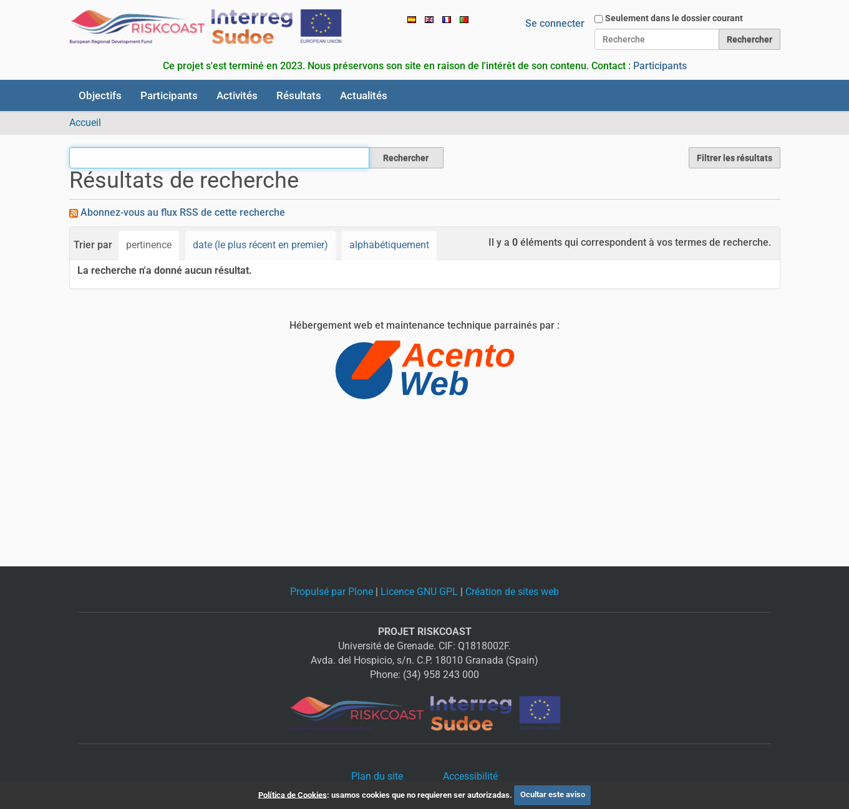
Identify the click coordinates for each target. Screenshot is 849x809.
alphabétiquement (389, 245)
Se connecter (555, 23)
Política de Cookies (292, 794)
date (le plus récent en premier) (260, 245)
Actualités (363, 95)
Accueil (85, 122)
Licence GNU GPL (419, 592)
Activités (237, 95)
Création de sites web (512, 592)
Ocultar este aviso (552, 794)
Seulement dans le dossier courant (674, 18)
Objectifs (100, 95)
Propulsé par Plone (331, 592)
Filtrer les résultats (734, 158)
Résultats (298, 95)
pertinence (149, 245)
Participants (660, 66)
